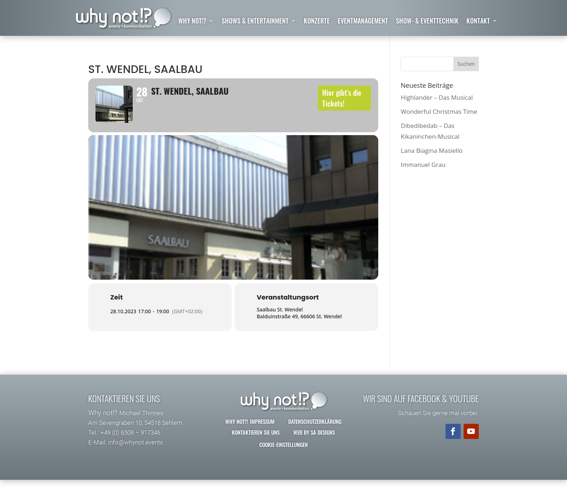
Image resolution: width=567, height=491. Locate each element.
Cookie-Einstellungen (283, 456)
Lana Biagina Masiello (431, 150)
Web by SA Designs (314, 443)
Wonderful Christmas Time (439, 111)
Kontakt (478, 21)
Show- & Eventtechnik (427, 21)
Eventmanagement (363, 21)
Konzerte (317, 21)
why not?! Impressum (249, 432)
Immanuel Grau (423, 165)
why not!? (192, 21)
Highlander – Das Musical (437, 97)
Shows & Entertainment (255, 21)
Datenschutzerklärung (314, 432)
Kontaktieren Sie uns (256, 443)
